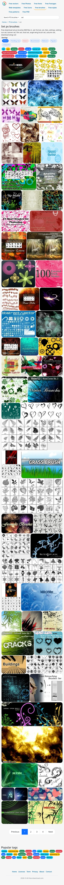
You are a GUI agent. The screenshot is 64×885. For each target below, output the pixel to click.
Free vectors (13, 4)
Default (5, 41)
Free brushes (40, 8)
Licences (21, 872)
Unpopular (6, 45)
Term (29, 872)
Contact (49, 872)
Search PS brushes (11, 17)
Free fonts (38, 4)
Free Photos (26, 4)
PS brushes (13, 22)
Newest (25, 41)
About (41, 872)
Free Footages (50, 4)
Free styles (52, 8)
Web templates (15, 8)
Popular (53, 41)
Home (4, 22)
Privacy (35, 872)
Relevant (45, 41)
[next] (50, 832)
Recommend (35, 41)
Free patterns (14, 12)
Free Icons (28, 8)
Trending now (15, 41)
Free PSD (26, 12)
